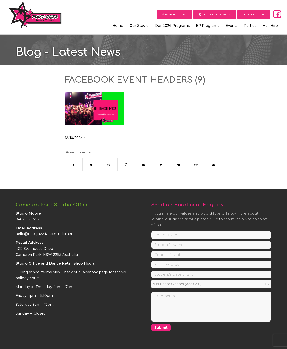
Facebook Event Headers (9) (135, 80)
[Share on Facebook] (73, 164)
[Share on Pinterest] (126, 164)
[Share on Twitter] (91, 164)
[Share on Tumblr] (161, 164)
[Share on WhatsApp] (108, 164)
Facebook (89, 272)
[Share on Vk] (178, 164)
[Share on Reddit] (196, 164)
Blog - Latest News (68, 52)
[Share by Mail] (213, 164)
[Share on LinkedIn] (143, 164)
